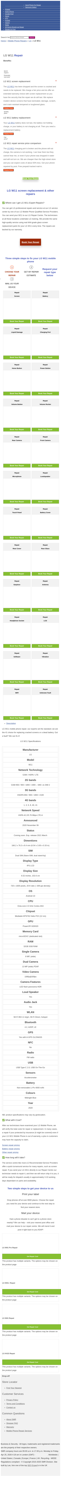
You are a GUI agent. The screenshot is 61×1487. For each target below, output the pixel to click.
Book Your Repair (30, 179)
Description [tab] (11, 723)
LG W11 (10, 87)
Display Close (8, 108)
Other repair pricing (10, 1152)
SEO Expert (32, 1465)
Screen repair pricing (11, 1145)
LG (30, 41)
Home (3, 41)
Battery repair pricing (11, 1149)
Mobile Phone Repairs (17, 41)
